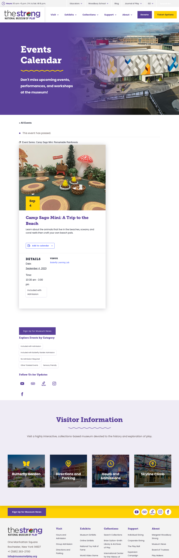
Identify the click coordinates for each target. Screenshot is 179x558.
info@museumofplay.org (22, 485)
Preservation (110, 528)
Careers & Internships (113, 548)
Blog (117, 3)
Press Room (157, 509)
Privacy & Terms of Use (144, 548)
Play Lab (84, 499)
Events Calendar (64, 488)
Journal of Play (132, 3)
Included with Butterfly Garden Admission (136, 171)
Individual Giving (135, 464)
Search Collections (113, 464)
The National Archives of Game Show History (112, 499)
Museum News (159, 473)
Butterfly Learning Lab (59, 262)
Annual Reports (159, 514)
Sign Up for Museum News (135, 149)
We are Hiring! (25, 496)
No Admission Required (128, 177)
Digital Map (61, 522)
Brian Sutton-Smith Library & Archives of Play (113, 473)
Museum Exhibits (88, 464)
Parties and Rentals (65, 511)
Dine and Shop (63, 517)
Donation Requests (65, 505)
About (125, 14)
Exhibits (69, 14)
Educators (74, 3)
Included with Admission (34, 292)
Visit (53, 14)
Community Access (161, 503)
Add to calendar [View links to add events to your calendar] (40, 246)
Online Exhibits (87, 469)
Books (155, 520)
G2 (149, 3)
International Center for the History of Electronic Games (113, 486)
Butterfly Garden (88, 505)
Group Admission (64, 473)
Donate (145, 14)
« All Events (25, 123)
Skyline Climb (86, 494)
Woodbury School (97, 3)
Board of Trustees (160, 479)
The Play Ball (134, 475)
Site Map (166, 548)
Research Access (112, 508)
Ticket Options (165, 14)
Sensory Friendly (148, 183)
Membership (62, 494)
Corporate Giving (136, 469)
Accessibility (62, 499)
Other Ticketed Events (127, 183)
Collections (89, 14)
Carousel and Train (89, 511)
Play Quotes (157, 526)
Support (109, 14)
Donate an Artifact (113, 523)
